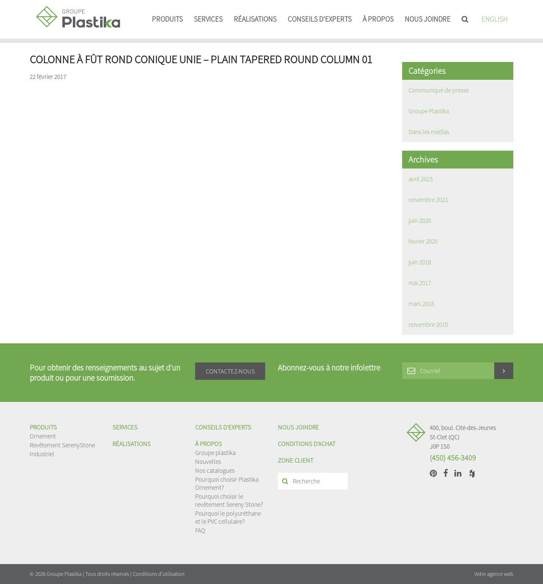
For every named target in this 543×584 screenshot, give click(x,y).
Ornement (43, 436)
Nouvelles (208, 462)
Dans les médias (429, 132)
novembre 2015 (428, 324)
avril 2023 (421, 179)
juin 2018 (420, 262)
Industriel (42, 454)
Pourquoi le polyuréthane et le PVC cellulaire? (228, 517)
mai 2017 (420, 283)
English (494, 19)
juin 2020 (420, 220)
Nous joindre (428, 19)
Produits (167, 19)
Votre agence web (493, 574)
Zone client (295, 460)
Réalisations (255, 19)
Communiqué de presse (439, 90)
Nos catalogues (215, 470)
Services (208, 19)
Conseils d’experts (320, 19)
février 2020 (423, 241)
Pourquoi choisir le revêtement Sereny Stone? (229, 500)
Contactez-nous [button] (230, 371)
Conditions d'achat (307, 444)
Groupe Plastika (429, 111)
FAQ (200, 530)
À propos (378, 19)
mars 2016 (421, 304)
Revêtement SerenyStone (62, 445)
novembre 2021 (428, 200)
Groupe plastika (215, 453)
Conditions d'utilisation (159, 574)
